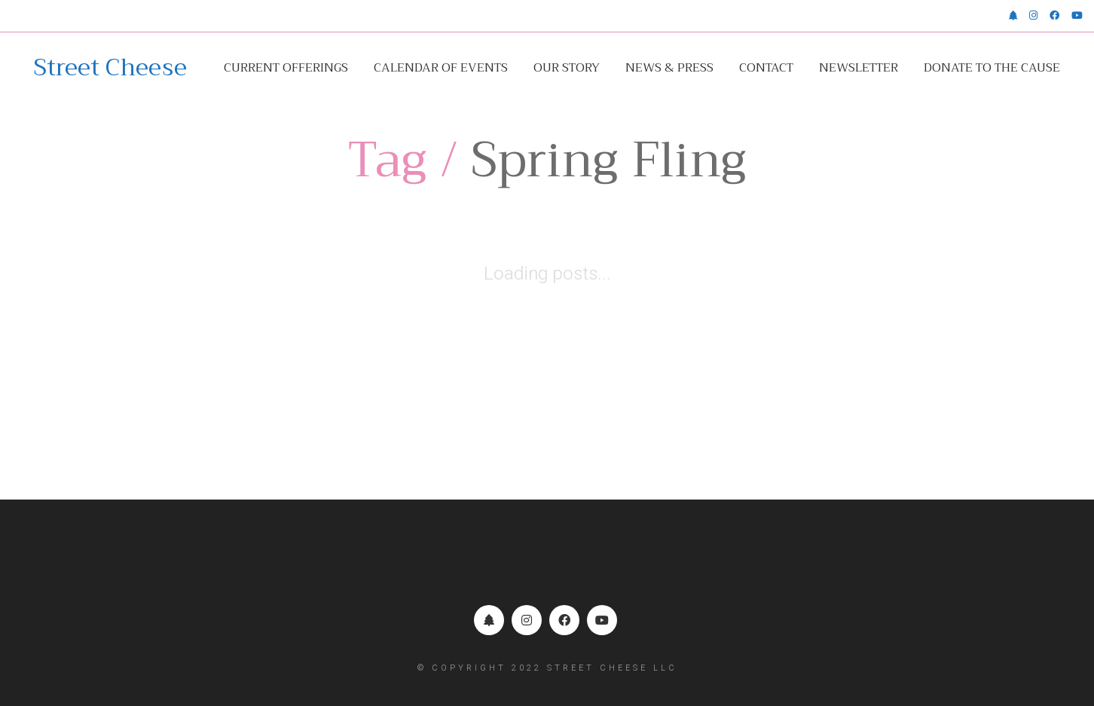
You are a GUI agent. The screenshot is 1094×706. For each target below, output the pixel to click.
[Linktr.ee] (489, 620)
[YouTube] (602, 620)
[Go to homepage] (110, 67)
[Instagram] (527, 620)
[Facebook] (564, 620)
